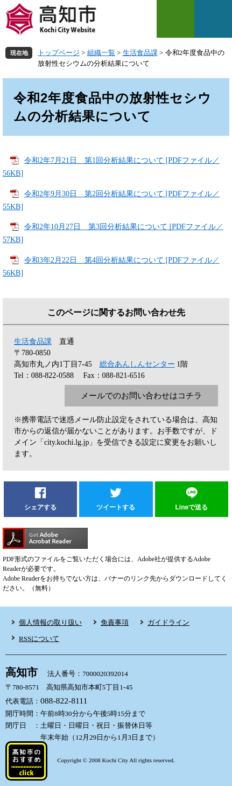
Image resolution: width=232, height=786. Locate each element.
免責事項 (115, 622)
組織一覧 (101, 53)
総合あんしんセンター (137, 364)
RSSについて (39, 639)
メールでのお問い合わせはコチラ (141, 395)
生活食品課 (140, 53)
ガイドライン (168, 622)
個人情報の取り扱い (50, 622)
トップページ (59, 53)
